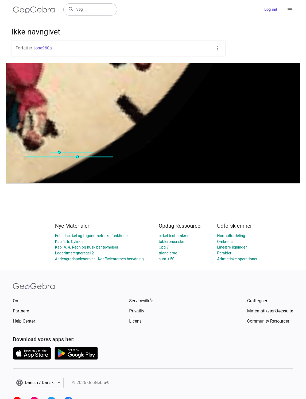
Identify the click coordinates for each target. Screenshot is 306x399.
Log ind (270, 9)
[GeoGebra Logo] (34, 9)
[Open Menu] (290, 9)
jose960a (43, 48)
